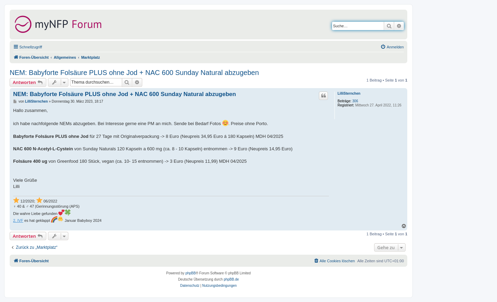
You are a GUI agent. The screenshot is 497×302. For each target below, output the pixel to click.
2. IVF (18, 220)
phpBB (190, 273)
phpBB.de (231, 279)
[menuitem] (392, 47)
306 (355, 101)
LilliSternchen (349, 93)
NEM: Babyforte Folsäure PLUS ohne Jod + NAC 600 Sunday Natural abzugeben (134, 72)
